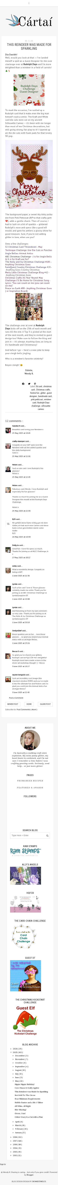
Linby (14, 566)
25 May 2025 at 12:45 (21, 477)
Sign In (3, 1164)
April (17, 1121)
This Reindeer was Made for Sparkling (31, 1091)
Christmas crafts (43, 389)
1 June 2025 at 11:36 (21, 575)
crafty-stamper (18, 441)
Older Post (45, 704)
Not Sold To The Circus (25, 1095)
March (18, 1125)
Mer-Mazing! (20, 1109)
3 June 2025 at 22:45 (21, 692)
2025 (15, 1052)
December (20, 1055)
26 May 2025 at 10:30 (21, 537)
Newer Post (12, 704)
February (19, 1129)
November (20, 1059)
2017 (15, 1141)
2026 (15, 1049)
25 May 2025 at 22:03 (21, 511)
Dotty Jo (15, 545)
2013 (15, 1152)
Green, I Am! (20, 1113)
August (18, 1070)
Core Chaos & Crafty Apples (27, 1088)
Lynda (15, 584)
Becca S (15, 651)
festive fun (35, 393)
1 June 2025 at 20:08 (21, 599)
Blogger (30, 1175)
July (17, 1074)
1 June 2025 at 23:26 (21, 643)
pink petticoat (37, 399)
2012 (15, 1155)
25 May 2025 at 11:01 (21, 456)
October (19, 1063)
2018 (15, 1137)
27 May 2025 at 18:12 (21, 557)
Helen (15, 464)
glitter (43, 393)
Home (29, 704)
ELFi (14, 519)
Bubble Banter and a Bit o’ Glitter (29, 1102)
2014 (15, 1148)
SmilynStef (17, 630)
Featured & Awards (30, 787)
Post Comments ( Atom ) (27, 709)
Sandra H (16, 426)
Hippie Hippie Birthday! (24, 1084)
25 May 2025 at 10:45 (21, 433)
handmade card (45, 396)
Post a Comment (16, 698)
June (17, 1077)
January (18, 1132)
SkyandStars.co (39, 1181)
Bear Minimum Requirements (27, 1099)
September (20, 1066)
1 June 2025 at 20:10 (21, 622)
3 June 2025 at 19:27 (21, 666)
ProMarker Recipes (30, 781)
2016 (15, 1144)
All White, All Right (23, 1106)
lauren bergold (18, 675)
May (17, 1081)
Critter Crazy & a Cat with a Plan (29, 1117)
